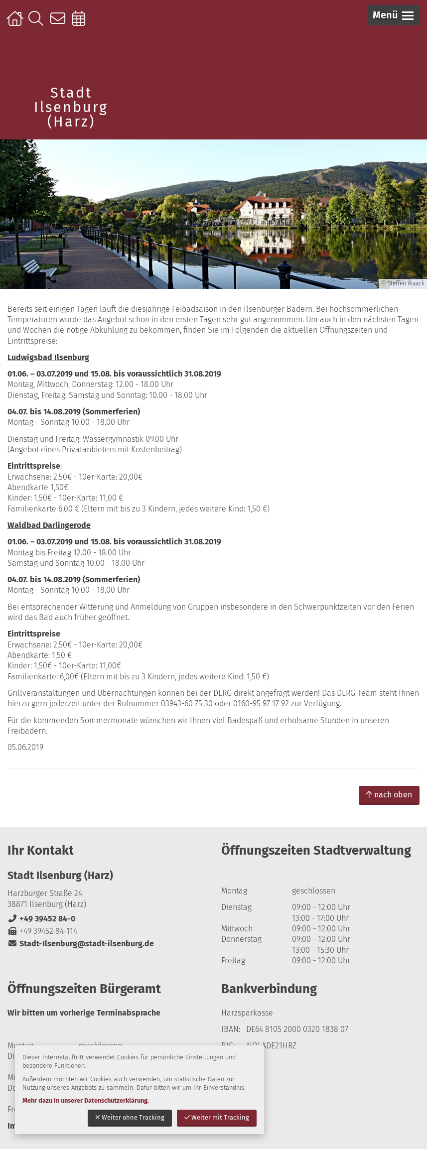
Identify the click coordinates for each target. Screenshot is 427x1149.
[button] (393, 15)
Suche (38, 23)
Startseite (16, 23)
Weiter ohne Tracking (129, 1117)
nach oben (389, 794)
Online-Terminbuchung (82, 23)
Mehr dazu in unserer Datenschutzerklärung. (85, 1100)
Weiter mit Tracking (216, 1117)
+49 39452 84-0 (41, 918)
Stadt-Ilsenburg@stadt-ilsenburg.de (80, 943)
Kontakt (60, 23)
